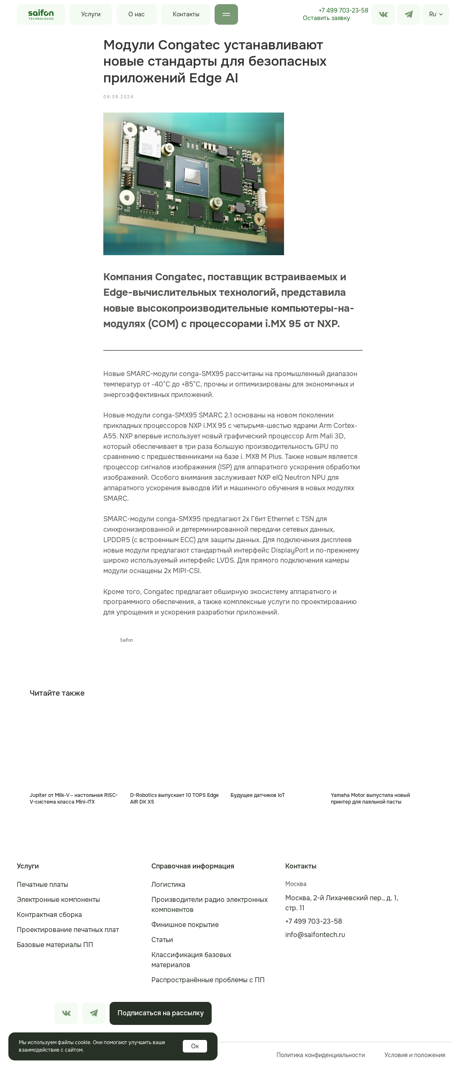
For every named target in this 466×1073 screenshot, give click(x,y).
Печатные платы (42, 890)
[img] (408, 14)
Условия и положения (414, 1060)
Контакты (186, 14)
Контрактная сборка (49, 920)
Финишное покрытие (185, 930)
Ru (432, 14)
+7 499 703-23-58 (344, 10)
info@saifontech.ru (315, 940)
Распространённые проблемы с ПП (208, 985)
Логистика (168, 890)
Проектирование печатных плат (68, 935)
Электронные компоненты (58, 905)
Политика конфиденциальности (321, 1060)
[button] (326, 18)
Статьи (162, 945)
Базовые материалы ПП (55, 950)
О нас (136, 14)
